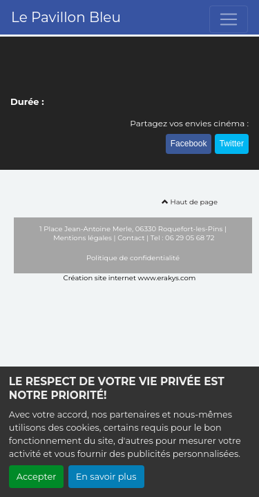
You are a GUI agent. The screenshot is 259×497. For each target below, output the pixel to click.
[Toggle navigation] (228, 19)
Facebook (189, 143)
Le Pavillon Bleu (66, 17)
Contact (130, 237)
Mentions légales (82, 237)
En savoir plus (106, 476)
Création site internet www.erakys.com (130, 277)
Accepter (37, 476)
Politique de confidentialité (133, 257)
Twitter (232, 143)
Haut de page (190, 201)
